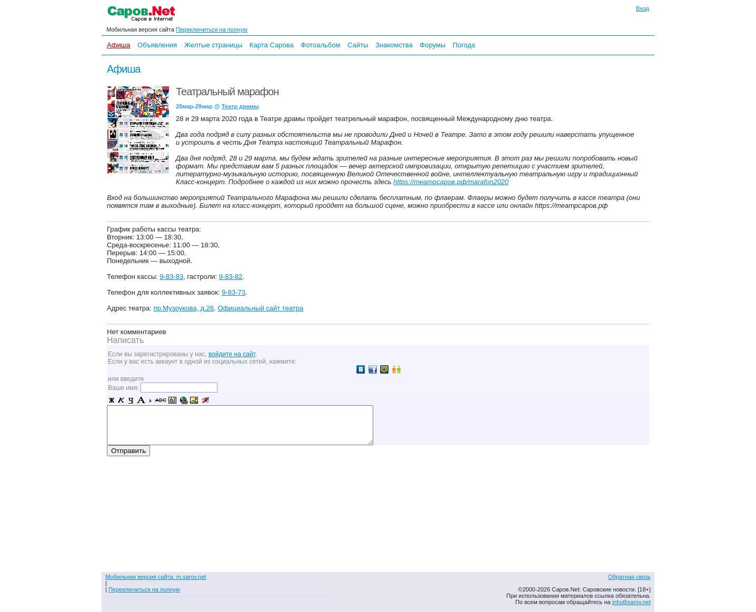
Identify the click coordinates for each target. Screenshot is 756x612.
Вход (642, 8)
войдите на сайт (231, 354)
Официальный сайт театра (261, 308)
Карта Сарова (272, 45)
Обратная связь (629, 577)
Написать (125, 340)
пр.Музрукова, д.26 (183, 308)
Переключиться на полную (211, 29)
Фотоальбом (320, 45)
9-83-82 (231, 276)
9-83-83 (171, 276)
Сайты (357, 45)
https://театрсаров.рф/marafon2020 (451, 182)
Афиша (118, 45)
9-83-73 (233, 292)
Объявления (157, 45)
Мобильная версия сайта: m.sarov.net (155, 577)
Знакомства (394, 45)
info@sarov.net (631, 602)
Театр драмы (240, 106)
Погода (464, 45)
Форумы (432, 45)
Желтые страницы (213, 45)
